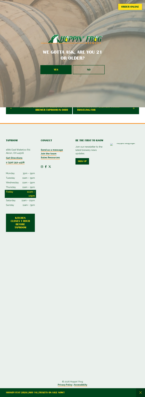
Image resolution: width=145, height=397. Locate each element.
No (89, 69)
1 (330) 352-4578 (15, 162)
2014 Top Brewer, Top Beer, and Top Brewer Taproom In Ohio (44, 108)
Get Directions (14, 158)
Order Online (130, 6)
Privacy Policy (65, 385)
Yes (56, 69)
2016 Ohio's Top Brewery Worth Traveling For (98, 108)
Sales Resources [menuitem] (50, 157)
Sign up (82, 161)
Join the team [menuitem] (48, 153)
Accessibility (80, 385)
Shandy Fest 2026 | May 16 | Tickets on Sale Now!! (35, 392)
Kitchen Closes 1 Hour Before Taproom (20, 223)
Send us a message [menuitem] (52, 150)
